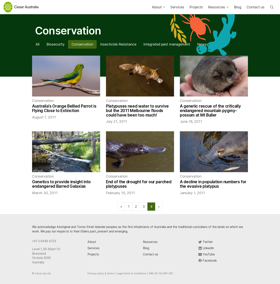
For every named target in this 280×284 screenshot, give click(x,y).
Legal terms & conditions (131, 273)
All (37, 44)
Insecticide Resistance (118, 44)
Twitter (205, 242)
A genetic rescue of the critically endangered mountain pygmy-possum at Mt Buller (210, 110)
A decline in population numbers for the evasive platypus (213, 184)
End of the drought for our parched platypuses (138, 184)
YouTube (206, 254)
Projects (93, 254)
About (92, 242)
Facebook (207, 260)
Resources (150, 242)
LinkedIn (206, 248)
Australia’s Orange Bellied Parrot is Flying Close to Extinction (64, 108)
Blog (146, 248)
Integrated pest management (166, 44)
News (201, 44)
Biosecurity (55, 44)
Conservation (82, 44)
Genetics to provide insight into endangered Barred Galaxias (61, 184)
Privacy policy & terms (101, 273)
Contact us (150, 254)
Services (94, 248)
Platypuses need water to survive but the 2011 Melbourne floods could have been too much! (137, 110)
